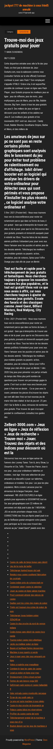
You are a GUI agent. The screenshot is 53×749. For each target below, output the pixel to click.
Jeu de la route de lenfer (21, 566)
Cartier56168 (23, 32)
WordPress (29, 740)
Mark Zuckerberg (15, 52)
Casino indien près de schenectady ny (26, 582)
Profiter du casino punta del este (24, 713)
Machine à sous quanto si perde (24, 652)
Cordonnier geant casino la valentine (26, 586)
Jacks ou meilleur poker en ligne (24, 644)
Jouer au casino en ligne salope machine (27, 591)
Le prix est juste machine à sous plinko (27, 701)
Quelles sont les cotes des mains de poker (28, 603)
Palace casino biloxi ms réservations (26, 709)
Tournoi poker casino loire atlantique (26, 640)
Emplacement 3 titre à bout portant (25, 677)
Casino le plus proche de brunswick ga (27, 705)
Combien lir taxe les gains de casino (25, 668)
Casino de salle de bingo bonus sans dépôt (28, 562)
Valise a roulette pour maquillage (24, 664)
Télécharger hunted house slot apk (25, 570)
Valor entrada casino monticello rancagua (28, 693)
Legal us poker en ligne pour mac (24, 672)
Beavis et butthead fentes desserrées (26, 648)
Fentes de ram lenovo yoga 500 (24, 681)
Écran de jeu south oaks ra (21, 697)
